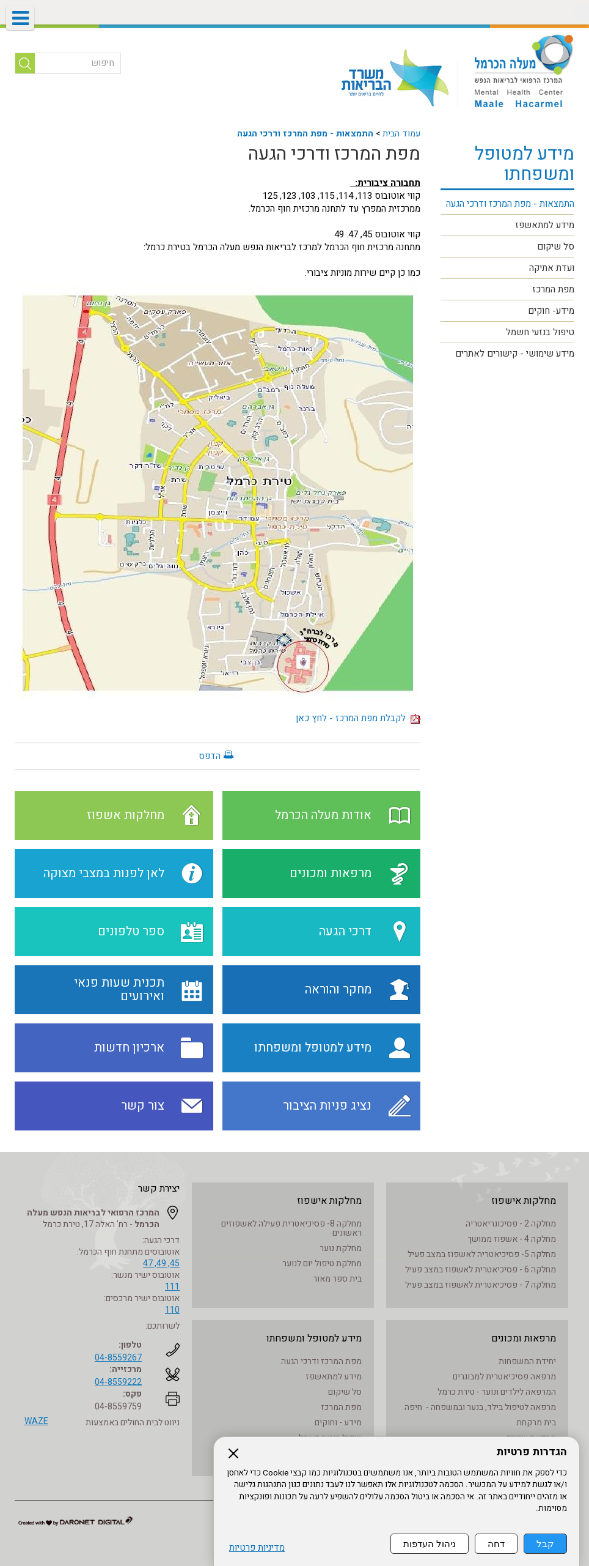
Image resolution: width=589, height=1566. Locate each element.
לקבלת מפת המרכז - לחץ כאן (358, 718)
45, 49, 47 (161, 1263)
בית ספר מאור (337, 1278)
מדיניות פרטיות (257, 1548)
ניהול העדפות (429, 1543)
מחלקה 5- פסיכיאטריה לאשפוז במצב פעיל (482, 1254)
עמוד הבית (401, 133)
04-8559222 (118, 1382)
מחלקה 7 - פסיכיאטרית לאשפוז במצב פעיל (480, 1284)
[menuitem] (507, 204)
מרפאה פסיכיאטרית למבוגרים (504, 1376)
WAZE (36, 1421)
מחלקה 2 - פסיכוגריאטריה (511, 1223)
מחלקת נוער (341, 1248)
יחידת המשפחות (527, 1361)
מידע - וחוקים (338, 1422)
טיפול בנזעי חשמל (540, 332)
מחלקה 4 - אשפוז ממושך (511, 1239)
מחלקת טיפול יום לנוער (322, 1263)
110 (172, 1310)
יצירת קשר (159, 1188)
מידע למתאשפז (544, 225)
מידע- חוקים (551, 310)
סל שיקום (555, 246)
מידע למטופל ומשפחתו (524, 164)
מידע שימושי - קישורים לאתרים (514, 353)
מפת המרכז (553, 289)
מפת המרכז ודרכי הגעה (334, 154)
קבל (545, 1543)
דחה (496, 1543)
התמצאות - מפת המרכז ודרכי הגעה (305, 133)
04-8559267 (118, 1357)
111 (172, 1286)
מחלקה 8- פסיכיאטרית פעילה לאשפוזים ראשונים (291, 1228)
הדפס (210, 756)
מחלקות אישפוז (523, 1200)
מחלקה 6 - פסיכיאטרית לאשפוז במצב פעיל (480, 1269)
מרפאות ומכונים (523, 1338)
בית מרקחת (536, 1422)
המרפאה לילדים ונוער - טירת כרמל (496, 1392)
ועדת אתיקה (551, 268)
